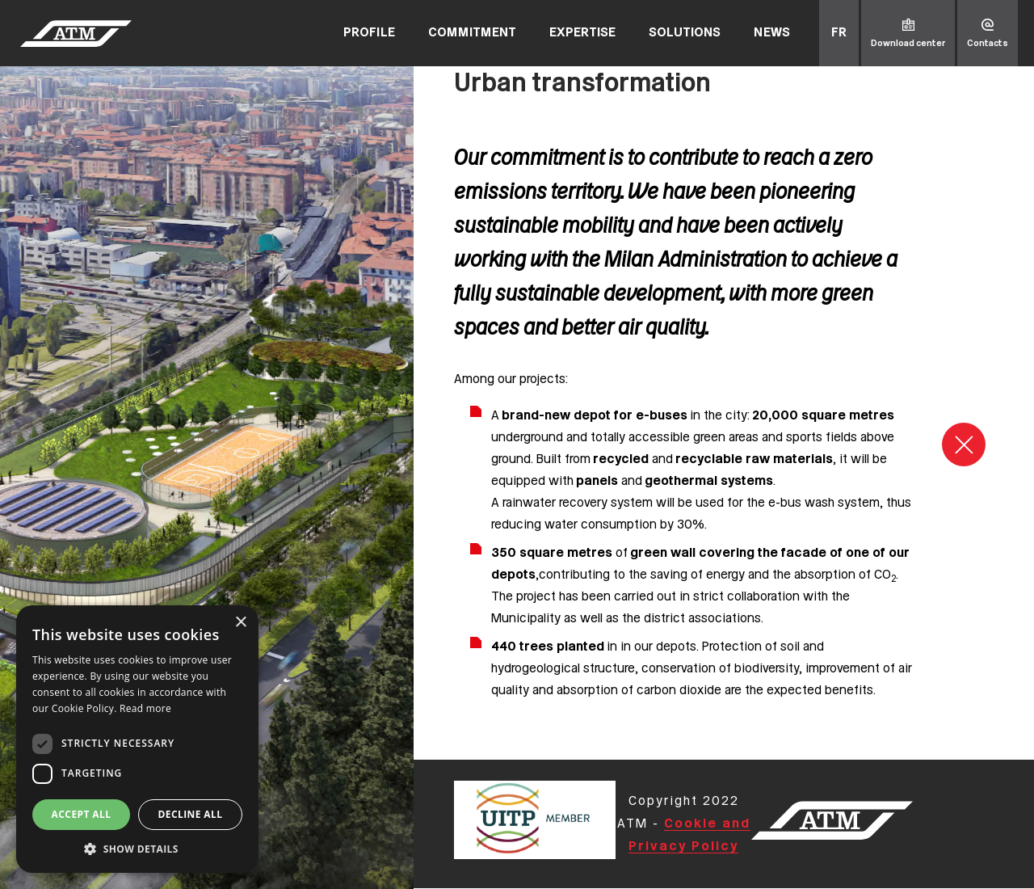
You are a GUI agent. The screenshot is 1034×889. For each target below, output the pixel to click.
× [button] (240, 623)
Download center (908, 44)
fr (839, 33)
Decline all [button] (190, 814)
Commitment (472, 33)
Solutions (685, 33)
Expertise (582, 33)
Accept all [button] (81, 814)
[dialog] (137, 739)
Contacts (987, 44)
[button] (137, 849)
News (772, 33)
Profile (369, 33)
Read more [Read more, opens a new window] (145, 708)
